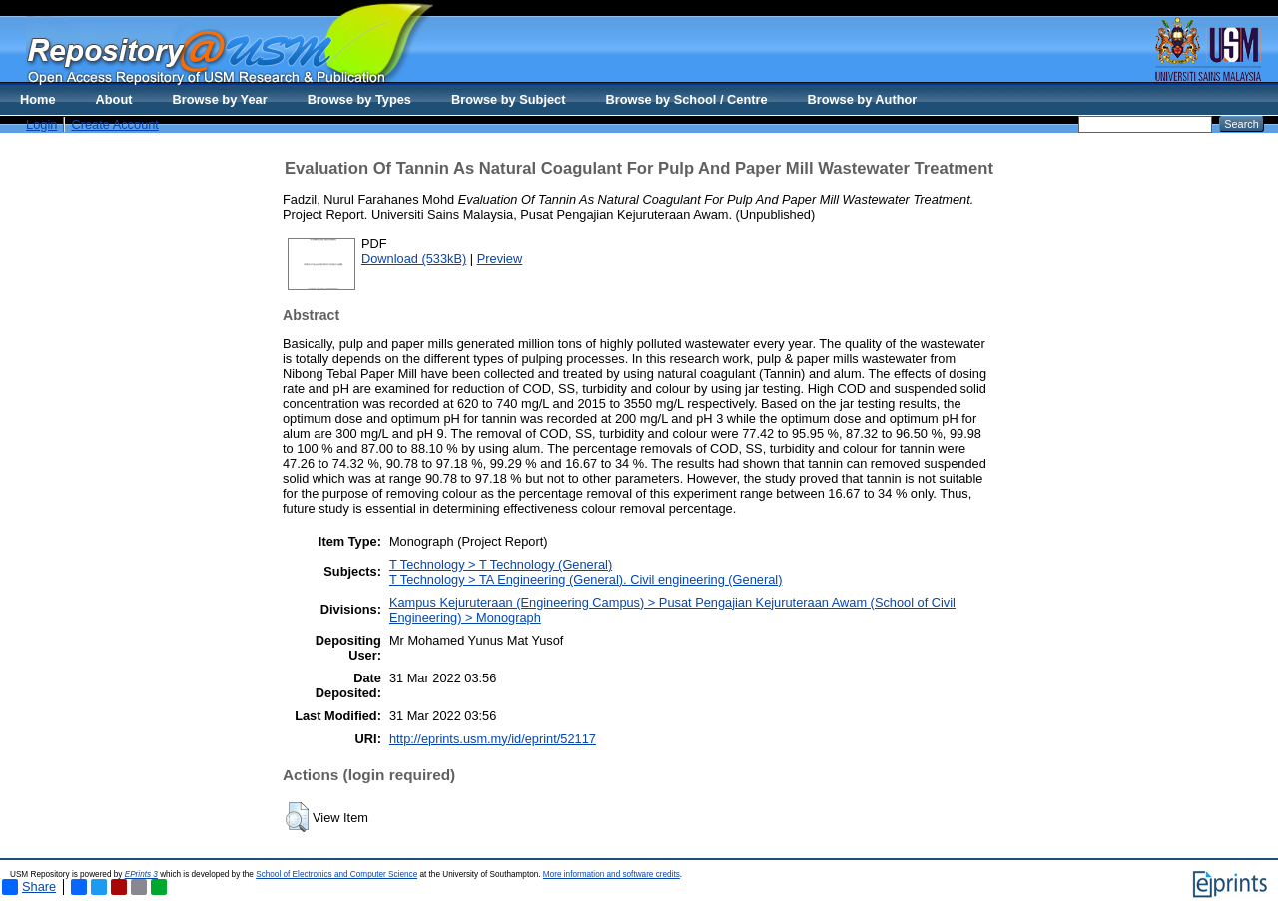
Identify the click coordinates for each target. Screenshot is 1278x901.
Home (38, 99)
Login (41, 124)
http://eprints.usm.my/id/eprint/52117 (492, 738)
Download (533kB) (413, 258)
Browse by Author (863, 99)
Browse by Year (220, 99)
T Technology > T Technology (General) (500, 564)
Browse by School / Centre (686, 99)
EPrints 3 (141, 874)
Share (29, 887)
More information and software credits (611, 874)
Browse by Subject (508, 99)
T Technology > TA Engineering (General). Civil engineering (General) (586, 579)
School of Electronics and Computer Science (336, 874)
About (114, 99)
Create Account (115, 124)
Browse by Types (359, 99)
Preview (500, 258)
